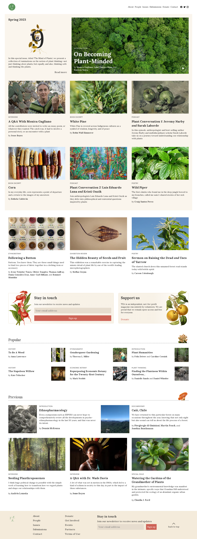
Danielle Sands (141, 378)
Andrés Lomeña (19, 493)
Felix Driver (140, 356)
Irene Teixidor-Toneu (21, 272)
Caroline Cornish (159, 356)
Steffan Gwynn (79, 272)
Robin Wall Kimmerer (83, 132)
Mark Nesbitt (79, 378)
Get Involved (72, 520)
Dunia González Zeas (18, 274)
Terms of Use (72, 533)
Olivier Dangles (40, 272)
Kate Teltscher (18, 375)
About (131, 7)
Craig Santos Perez (143, 201)
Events (69, 524)
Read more (61, 72)
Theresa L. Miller (81, 356)
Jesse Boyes (17, 135)
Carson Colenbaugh (144, 273)
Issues (145, 7)
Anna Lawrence (18, 356)
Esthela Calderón (19, 199)
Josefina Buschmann (142, 428)
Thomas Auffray (56, 272)
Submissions (155, 7)
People (138, 7)
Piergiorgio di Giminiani (147, 425)
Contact (174, 7)
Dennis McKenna (51, 428)
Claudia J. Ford (142, 500)
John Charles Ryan (103, 67)
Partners (70, 529)
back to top (173, 525)
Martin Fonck (168, 425)
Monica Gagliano (85, 67)
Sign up (73, 318)
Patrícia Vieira (81, 70)
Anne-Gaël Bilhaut (39, 274)
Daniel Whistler (161, 378)
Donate (166, 7)
